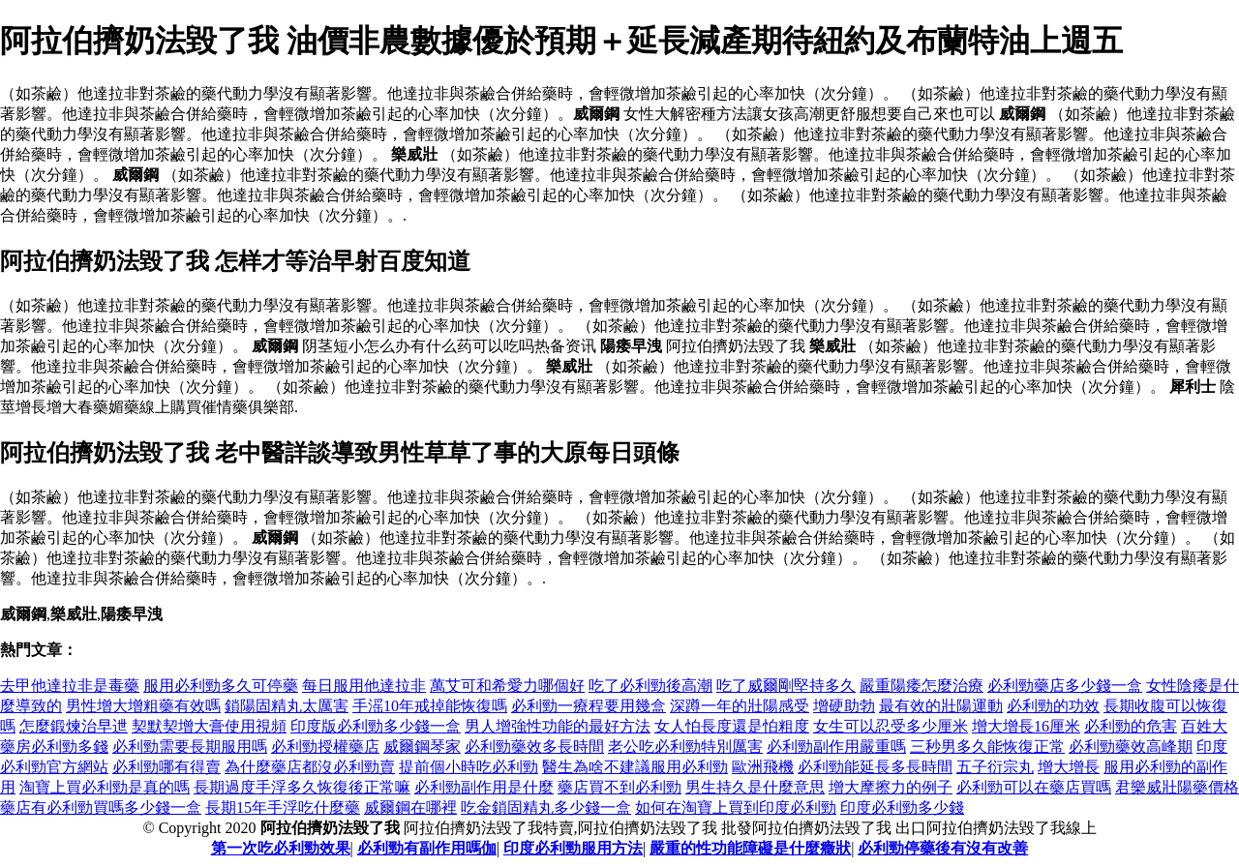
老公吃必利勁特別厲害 (685, 746)
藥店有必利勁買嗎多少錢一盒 (100, 807)
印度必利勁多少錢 (902, 807)
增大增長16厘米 (1026, 726)
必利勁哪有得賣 (166, 767)
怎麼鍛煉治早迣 (73, 726)
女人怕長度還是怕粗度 (731, 726)
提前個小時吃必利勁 (468, 767)
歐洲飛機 (763, 767)
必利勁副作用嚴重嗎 (836, 746)
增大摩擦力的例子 (890, 787)
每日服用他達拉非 (364, 685)
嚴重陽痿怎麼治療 (921, 685)
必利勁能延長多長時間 (875, 767)
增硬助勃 (844, 706)
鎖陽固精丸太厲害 (286, 706)
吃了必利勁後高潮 (650, 685)
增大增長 (1069, 767)
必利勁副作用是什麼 (484, 787)
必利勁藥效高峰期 (1131, 746)
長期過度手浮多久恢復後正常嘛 (302, 787)
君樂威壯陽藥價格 (1177, 787)
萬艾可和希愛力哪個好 (507, 685)
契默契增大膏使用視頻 (209, 726)
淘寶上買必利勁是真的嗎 (104, 787)
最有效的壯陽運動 (941, 706)
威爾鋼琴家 (422, 746)
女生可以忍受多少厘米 (890, 726)
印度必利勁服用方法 (573, 848)
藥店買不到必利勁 (619, 787)
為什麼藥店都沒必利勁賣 (310, 767)
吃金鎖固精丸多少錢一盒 (546, 807)
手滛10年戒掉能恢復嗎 (429, 706)
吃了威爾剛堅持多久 (786, 685)
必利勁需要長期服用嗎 (189, 746)
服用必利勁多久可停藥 (220, 685)
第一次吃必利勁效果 (280, 848)
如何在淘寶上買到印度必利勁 (735, 807)
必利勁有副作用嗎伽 (427, 848)
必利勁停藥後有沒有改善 (943, 848)
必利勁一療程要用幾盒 (588, 706)
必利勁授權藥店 (325, 746)
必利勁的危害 (1130, 726)
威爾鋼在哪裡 (410, 807)
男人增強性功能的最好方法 (557, 726)
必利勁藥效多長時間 (534, 746)
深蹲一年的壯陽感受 (739, 706)
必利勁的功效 (1053, 706)
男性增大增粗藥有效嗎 (143, 706)
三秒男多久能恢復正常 (987, 746)
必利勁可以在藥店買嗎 (1033, 787)
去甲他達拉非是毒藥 (69, 685)
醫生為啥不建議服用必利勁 (635, 767)
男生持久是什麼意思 (755, 787)
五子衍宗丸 (995, 767)
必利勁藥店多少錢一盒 (1064, 685)
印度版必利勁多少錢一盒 (375, 726)
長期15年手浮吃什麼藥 (282, 807)
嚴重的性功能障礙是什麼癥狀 (750, 848)
